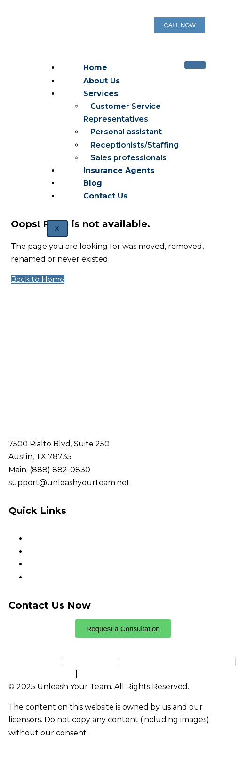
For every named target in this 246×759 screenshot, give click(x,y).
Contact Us (105, 195)
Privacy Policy (35, 661)
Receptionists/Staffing (134, 144)
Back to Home (37, 279)
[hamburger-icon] (195, 65)
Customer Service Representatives (122, 113)
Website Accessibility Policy (129, 673)
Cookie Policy (91, 661)
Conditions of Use (40, 673)
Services (100, 93)
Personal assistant (126, 131)
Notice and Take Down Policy (177, 661)
